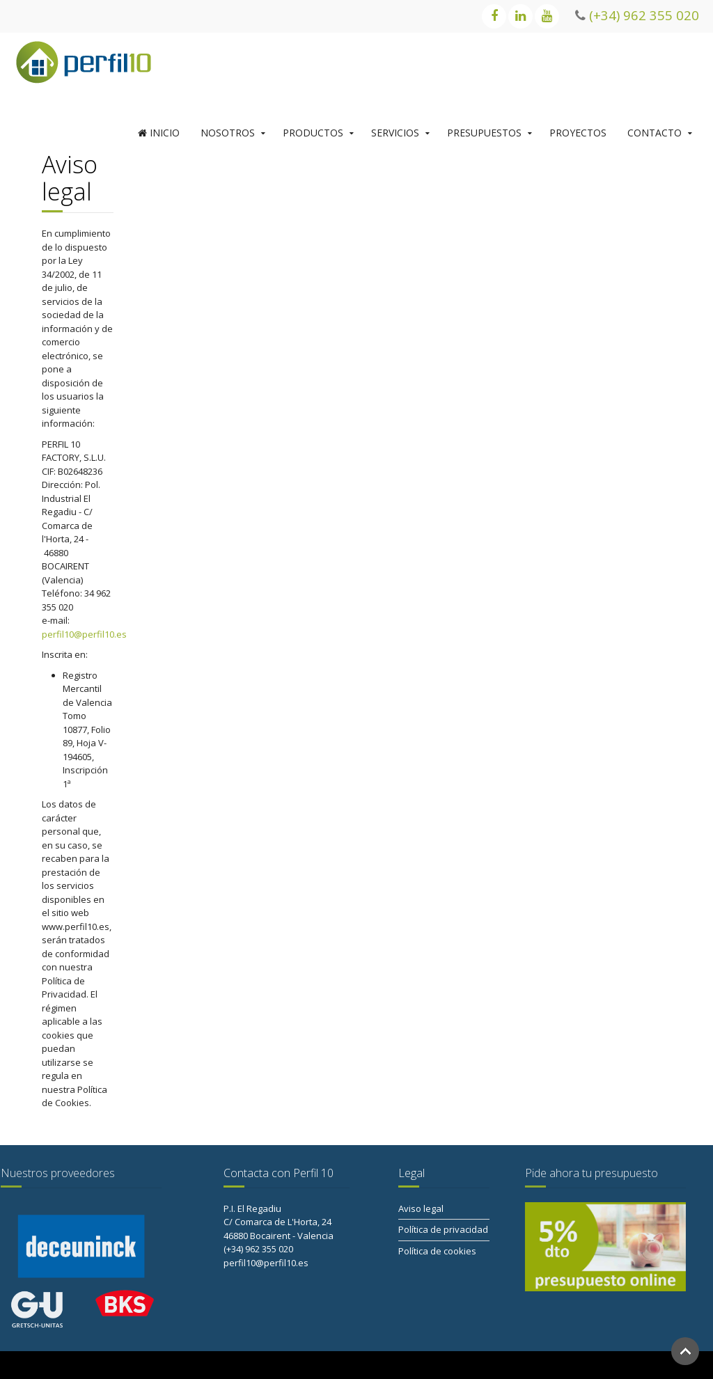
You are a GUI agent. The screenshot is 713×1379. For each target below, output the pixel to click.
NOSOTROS (228, 132)
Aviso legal (421, 1208)
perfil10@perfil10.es (84, 634)
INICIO (159, 132)
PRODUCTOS (313, 132)
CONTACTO (654, 132)
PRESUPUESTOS (484, 132)
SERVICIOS (395, 132)
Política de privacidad (443, 1229)
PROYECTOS (577, 132)
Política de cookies (437, 1251)
